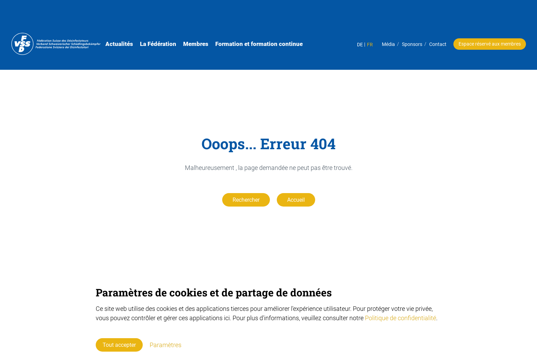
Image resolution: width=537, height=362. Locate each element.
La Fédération (172, 18)
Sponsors (402, 18)
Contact (428, 18)
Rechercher (246, 200)
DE (350, 19)
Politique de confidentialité (400, 318)
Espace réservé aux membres (480, 18)
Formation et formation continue (273, 18)
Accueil (296, 200)
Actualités (133, 18)
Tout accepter (119, 345)
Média (378, 18)
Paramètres (165, 345)
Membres (209, 18)
